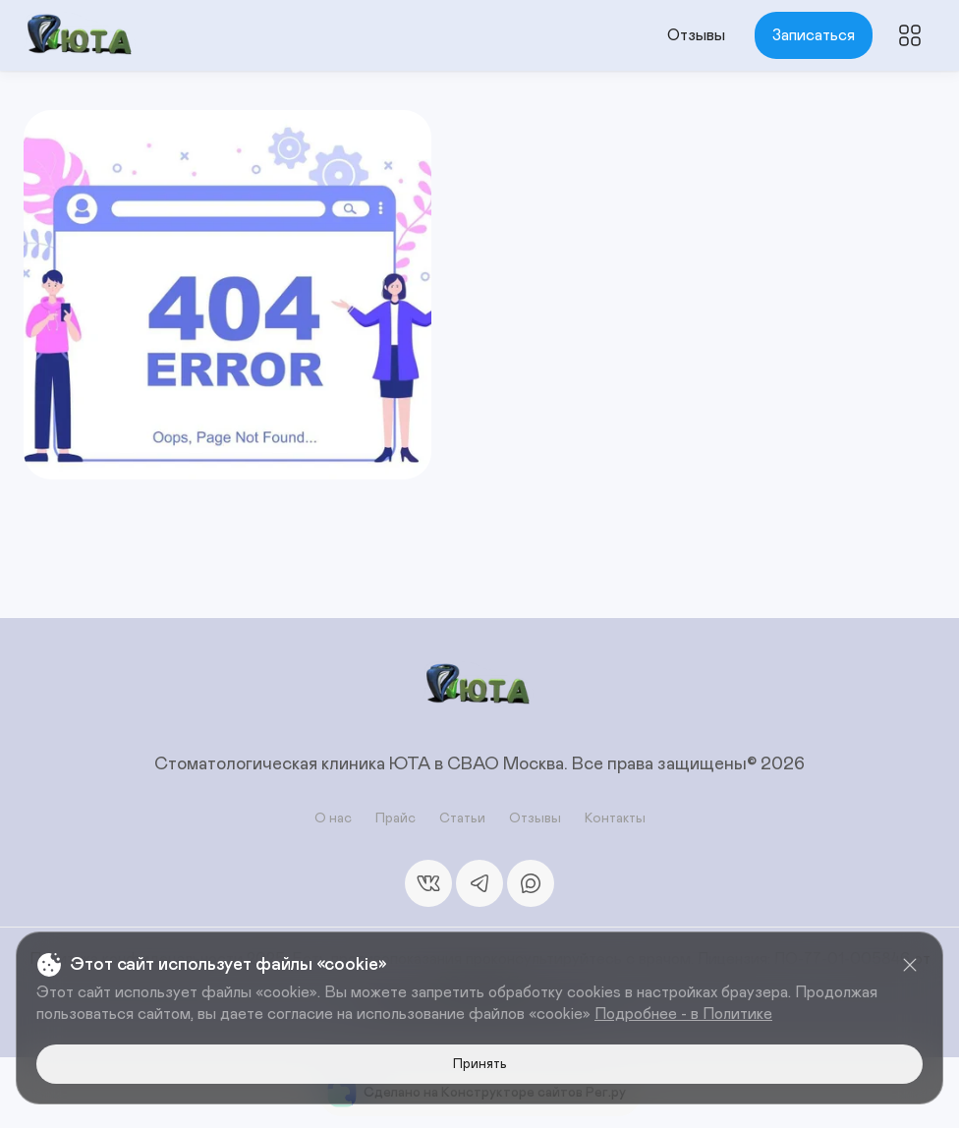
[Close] (910, 965)
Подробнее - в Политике (683, 1014)
